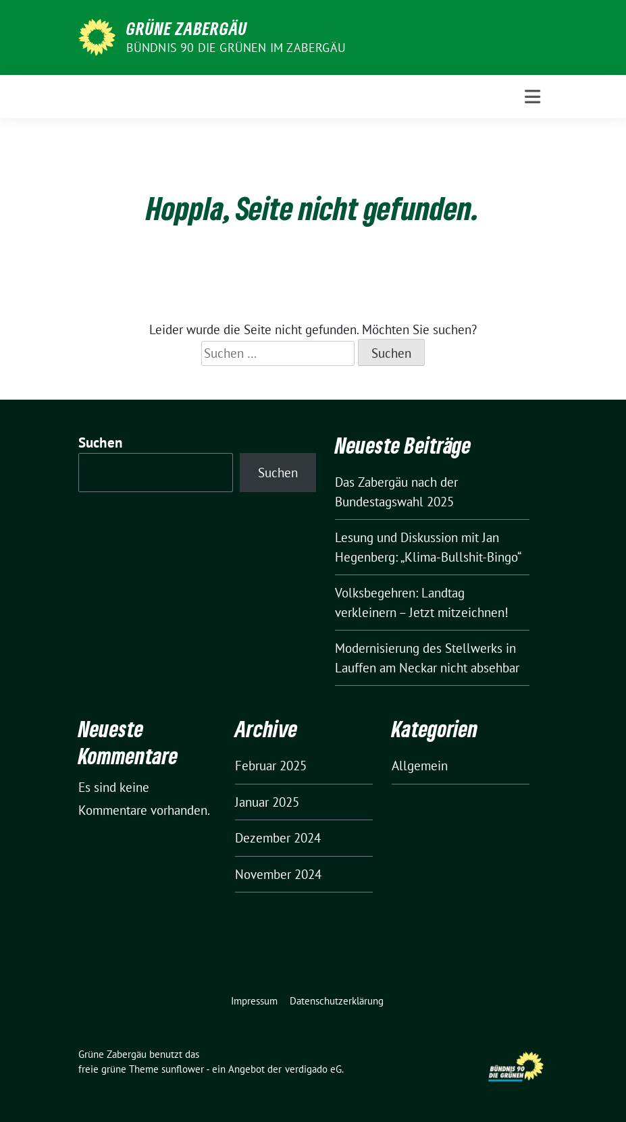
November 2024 (278, 874)
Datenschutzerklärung (337, 1000)
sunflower (182, 1069)
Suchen (100, 442)
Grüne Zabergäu (186, 28)
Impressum (254, 1000)
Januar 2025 (267, 802)
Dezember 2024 (278, 838)
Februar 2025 (271, 765)
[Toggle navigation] (532, 97)
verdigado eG (313, 1069)
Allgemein (420, 765)
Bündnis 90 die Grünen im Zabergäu (236, 47)
